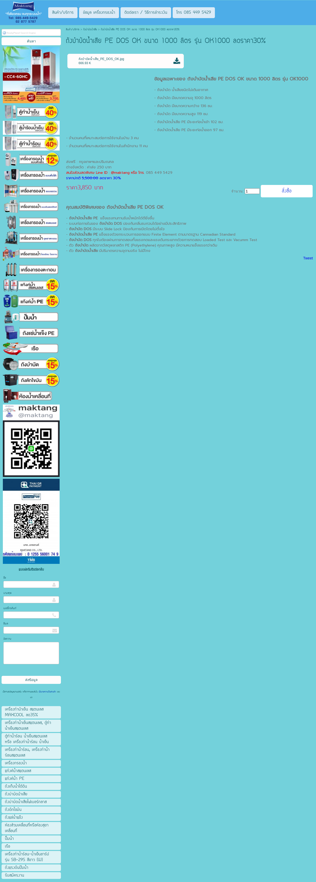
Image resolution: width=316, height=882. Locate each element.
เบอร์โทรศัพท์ (9, 608)
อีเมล (5, 624)
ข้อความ (7, 639)
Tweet (308, 258)
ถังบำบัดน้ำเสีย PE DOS (131, 207)
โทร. (142, 172)
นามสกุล (7, 593)
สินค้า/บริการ (72, 30)
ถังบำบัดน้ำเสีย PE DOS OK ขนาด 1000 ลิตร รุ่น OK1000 (247, 79)
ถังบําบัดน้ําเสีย (90, 30)
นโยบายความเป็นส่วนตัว (47, 691)
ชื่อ (4, 578)
